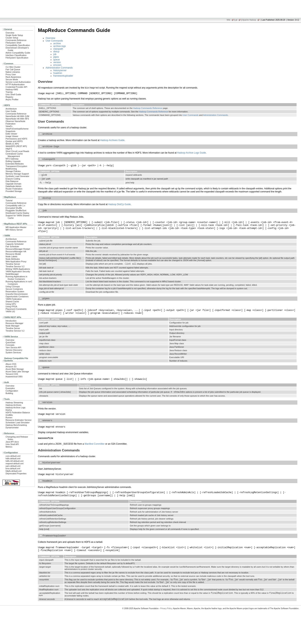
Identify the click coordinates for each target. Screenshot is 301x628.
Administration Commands (59, 67)
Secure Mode (12, 79)
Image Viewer (12, 136)
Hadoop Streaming (14, 402)
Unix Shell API (12, 444)
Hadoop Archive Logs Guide (191, 154)
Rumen (9, 417)
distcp (56, 51)
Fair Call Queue (13, 69)
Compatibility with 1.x (15, 205)
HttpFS (9, 149)
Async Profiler (12, 99)
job (54, 54)
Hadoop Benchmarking (16, 425)
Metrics (9, 447)
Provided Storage (14, 191)
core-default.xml (13, 456)
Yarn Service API (13, 347)
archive (57, 43)
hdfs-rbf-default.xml (14, 461)
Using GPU (11, 304)
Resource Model (13, 254)
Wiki (228, 20)
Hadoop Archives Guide (112, 140)
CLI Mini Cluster (13, 67)
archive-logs (59, 46)
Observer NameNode (15, 121)
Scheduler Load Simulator (18, 422)
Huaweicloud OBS (14, 376)
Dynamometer (12, 427)
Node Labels (11, 256)
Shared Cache (12, 301)
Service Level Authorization (18, 82)
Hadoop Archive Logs (15, 407)
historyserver (60, 70)
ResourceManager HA (16, 251)
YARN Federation (14, 299)
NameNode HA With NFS (17, 119)
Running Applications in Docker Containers (16, 277)
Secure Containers (14, 289)
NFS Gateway (12, 159)
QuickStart (10, 342)
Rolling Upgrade (13, 161)
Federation (11, 124)
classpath (58, 49)
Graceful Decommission (17, 294)
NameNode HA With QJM (17, 116)
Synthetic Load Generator (17, 176)
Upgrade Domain (13, 184)
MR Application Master (16, 227)
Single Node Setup (14, 35)
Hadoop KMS (12, 89)
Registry (9, 97)
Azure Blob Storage (15, 369)
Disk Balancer (12, 181)
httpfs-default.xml (13, 471)
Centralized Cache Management (14, 155)
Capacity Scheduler (15, 244)
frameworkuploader (63, 75)
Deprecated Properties (16, 473)
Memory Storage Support (17, 174)
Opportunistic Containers (17, 296)
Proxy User (11, 74)
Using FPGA (11, 306)
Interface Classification (16, 55)
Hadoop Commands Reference (147, 108)
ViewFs (9, 126)
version (57, 62)
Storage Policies (13, 171)
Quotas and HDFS (14, 141)
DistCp (9, 410)
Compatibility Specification (18, 45)
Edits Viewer (11, 134)
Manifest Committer (94, 452)
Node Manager (12, 326)
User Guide (11, 111)
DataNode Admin (13, 186)
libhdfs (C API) (12, 144)
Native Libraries (13, 72)
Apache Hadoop (249, 20)
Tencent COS (12, 374)
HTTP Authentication (15, 84)
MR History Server (14, 230)
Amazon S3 (11, 366)
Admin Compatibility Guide (18, 53)
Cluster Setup (12, 38)
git (236, 20)
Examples (10, 388)
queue (56, 59)
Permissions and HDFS (16, 139)
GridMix (9, 415)
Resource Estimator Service (18, 420)
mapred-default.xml (14, 463)
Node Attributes (13, 259)
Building (9, 393)
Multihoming (11, 169)
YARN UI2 (10, 311)
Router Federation (14, 189)
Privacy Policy (166, 621)
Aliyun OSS (11, 364)
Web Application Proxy (16, 261)
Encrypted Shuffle (14, 208)
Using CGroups (13, 286)
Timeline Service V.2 (15, 266)
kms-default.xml (13, 468)
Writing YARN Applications (18, 269)
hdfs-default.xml (13, 458)
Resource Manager (14, 323)
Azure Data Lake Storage (17, 371)
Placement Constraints (16, 309)
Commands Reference (16, 40)
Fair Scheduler (12, 246)
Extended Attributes (15, 164)
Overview (10, 33)
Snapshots (10, 131)
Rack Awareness (13, 77)
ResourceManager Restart (18, 249)
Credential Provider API (16, 87)
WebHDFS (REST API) (16, 146)
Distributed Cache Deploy (17, 213)
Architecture (11, 109)
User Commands (54, 40)
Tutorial (9, 200)
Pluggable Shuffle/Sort (16, 210)
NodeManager (12, 274)
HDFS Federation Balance (18, 412)
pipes (56, 57)
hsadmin (57, 73)
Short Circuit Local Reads (17, 151)
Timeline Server (13, 264)
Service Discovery (14, 350)
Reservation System (15, 291)
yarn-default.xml (13, 466)
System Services (13, 352)
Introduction (11, 321)
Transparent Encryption (16, 166)
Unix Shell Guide (13, 94)
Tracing (9, 92)
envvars (57, 65)
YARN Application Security (18, 271)
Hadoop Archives (13, 405)
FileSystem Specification (17, 58)
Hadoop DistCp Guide (119, 208)
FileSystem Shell (13, 43)
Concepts (10, 345)
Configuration (12, 391)
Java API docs (12, 442)
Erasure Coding (13, 179)
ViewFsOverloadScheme (17, 129)
